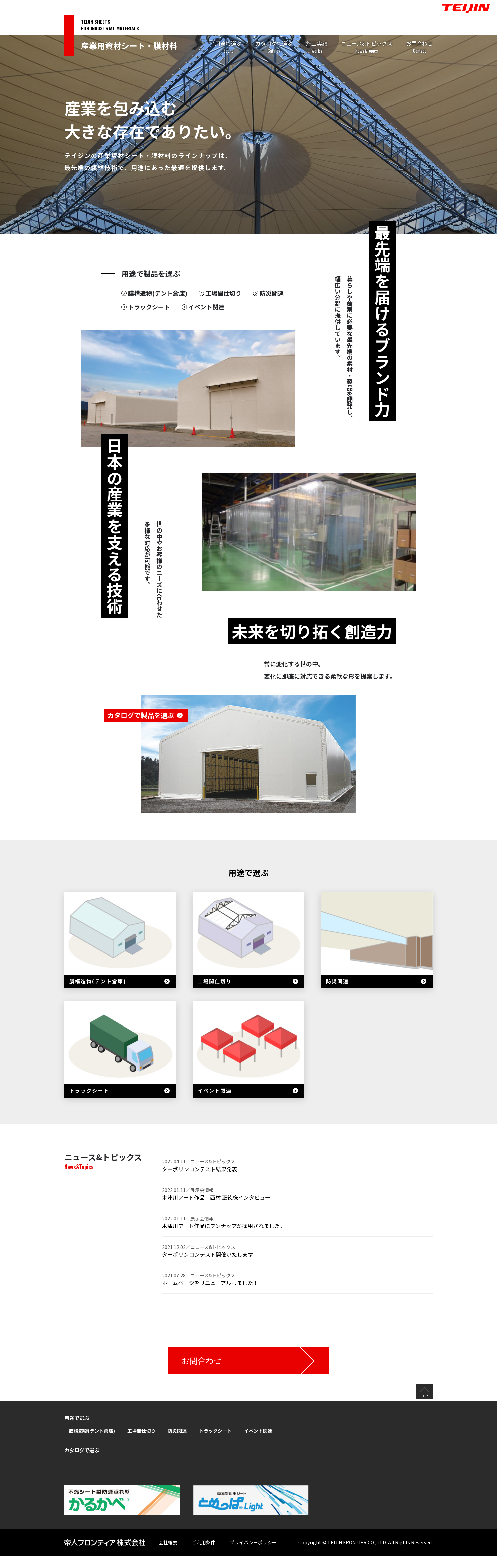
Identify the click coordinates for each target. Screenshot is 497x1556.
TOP (424, 1395)
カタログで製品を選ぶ (140, 715)
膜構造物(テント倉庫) (157, 293)
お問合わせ (419, 47)
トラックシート (149, 306)
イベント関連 (206, 306)
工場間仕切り (223, 293)
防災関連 (272, 293)
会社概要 (168, 1542)
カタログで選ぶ (274, 47)
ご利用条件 (203, 1542)
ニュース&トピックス (367, 47)
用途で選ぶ (228, 47)
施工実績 (317, 47)
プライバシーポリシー (253, 1542)
